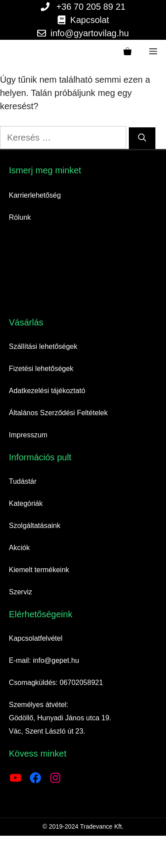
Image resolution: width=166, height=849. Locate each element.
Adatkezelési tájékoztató (47, 390)
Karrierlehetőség (35, 195)
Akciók (19, 547)
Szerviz (20, 592)
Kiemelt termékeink (39, 570)
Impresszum (28, 435)
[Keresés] (142, 138)
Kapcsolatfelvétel (35, 638)
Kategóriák (26, 503)
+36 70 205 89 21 (90, 6)
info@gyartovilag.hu (89, 33)
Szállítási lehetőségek (43, 346)
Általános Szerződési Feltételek (58, 413)
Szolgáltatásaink (35, 525)
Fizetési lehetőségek (41, 368)
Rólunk (20, 217)
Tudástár (23, 481)
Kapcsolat (89, 20)
